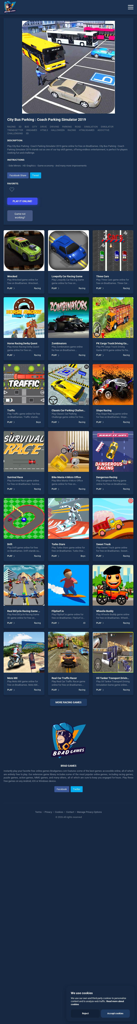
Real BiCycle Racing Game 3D (24, 611)
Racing (11, 126)
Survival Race (15, 477)
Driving (54, 126)
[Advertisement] (68, 747)
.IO (84, 623)
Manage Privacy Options (89, 887)
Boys (38, 422)
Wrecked (12, 276)
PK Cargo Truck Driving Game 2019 (116, 343)
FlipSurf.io (58, 611)
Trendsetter (15, 130)
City (34, 126)
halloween (58, 130)
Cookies (59, 887)
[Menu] (130, 7)
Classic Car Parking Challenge (69, 410)
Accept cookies (115, 1013)
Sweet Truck (103, 544)
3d (27, 133)
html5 (44, 130)
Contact (70, 887)
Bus (27, 126)
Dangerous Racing (106, 477)
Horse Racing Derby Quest (22, 343)
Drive (43, 126)
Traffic (11, 410)
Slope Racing (103, 410)
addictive (103, 130)
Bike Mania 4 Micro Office (66, 477)
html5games (86, 130)
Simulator (107, 126)
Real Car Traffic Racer (64, 678)
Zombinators (59, 343)
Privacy (48, 887)
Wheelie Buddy (104, 611)
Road (78, 126)
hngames (31, 130)
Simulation (91, 126)
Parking (67, 126)
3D (20, 126)
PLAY (9, 288)
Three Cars (102, 276)
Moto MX (12, 678)
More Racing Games (68, 702)
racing (72, 130)
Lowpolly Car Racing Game (67, 276)
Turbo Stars (58, 544)
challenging (15, 133)
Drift (9, 544)
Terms (38, 887)
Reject (85, 1013)
